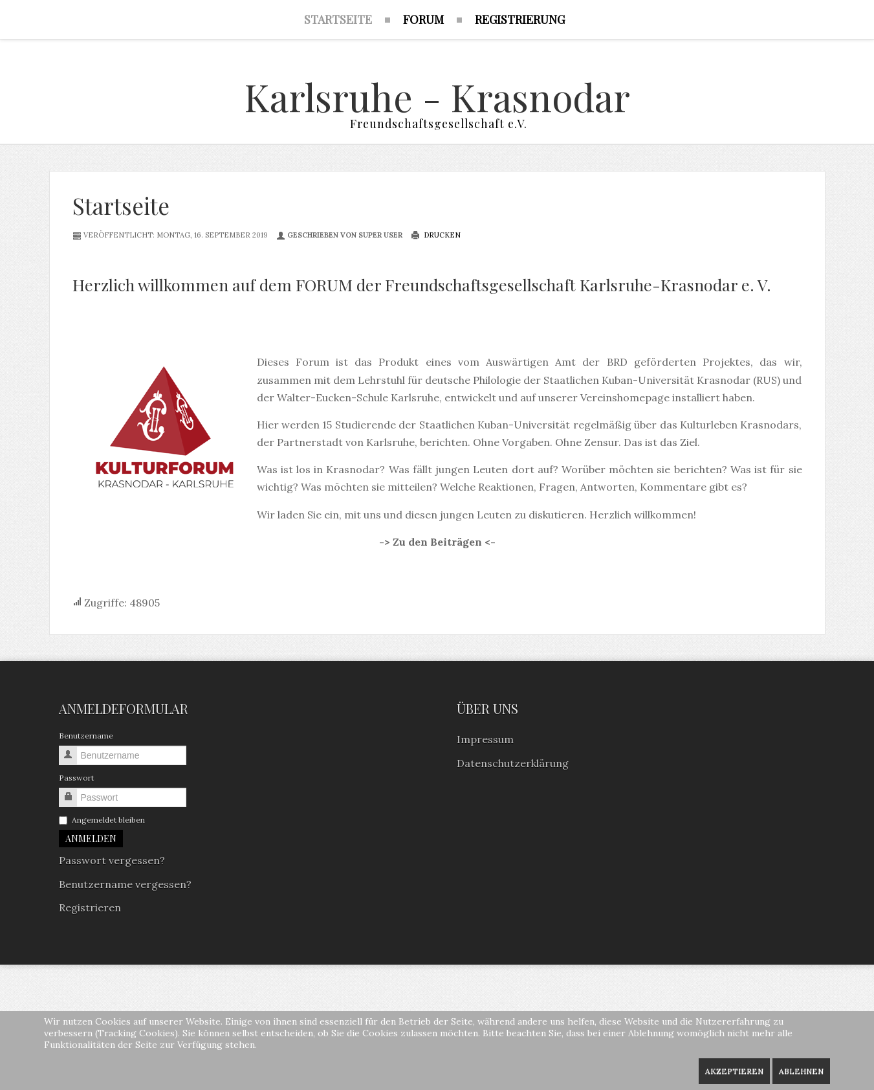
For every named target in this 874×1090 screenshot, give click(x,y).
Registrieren (90, 908)
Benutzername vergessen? (125, 885)
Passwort (76, 779)
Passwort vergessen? (112, 862)
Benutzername (86, 737)
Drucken (436, 236)
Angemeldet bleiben (102, 822)
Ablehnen (801, 1071)
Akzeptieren (734, 1071)
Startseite (120, 207)
